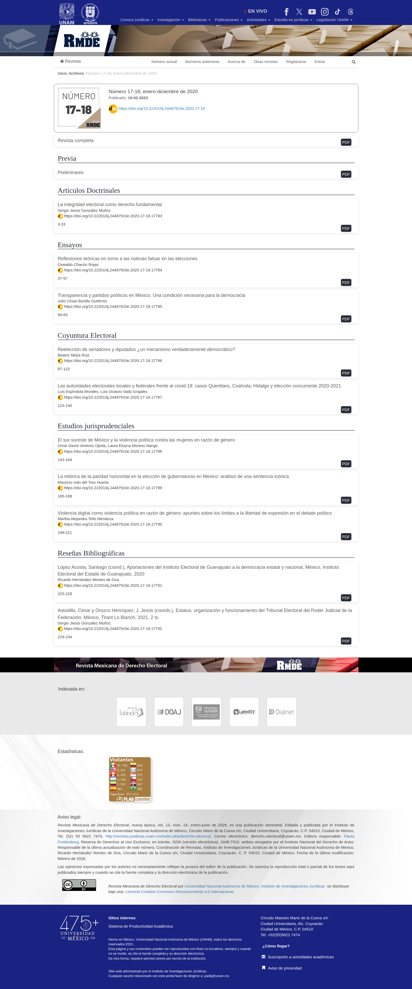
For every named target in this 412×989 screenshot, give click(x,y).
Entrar (319, 61)
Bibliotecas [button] (199, 19)
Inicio (63, 73)
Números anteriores (202, 61)
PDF (346, 142)
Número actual (164, 61)
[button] (70, 61)
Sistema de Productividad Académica (141, 926)
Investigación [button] (170, 19)
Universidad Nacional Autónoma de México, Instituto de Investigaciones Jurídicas (255, 886)
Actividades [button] (258, 19)
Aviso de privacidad (282, 968)
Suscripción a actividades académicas (298, 957)
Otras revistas (266, 61)
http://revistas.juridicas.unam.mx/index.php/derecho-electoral (158, 836)
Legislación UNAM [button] (334, 19)
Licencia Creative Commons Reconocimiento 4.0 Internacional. (179, 891)
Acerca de (236, 61)
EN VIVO (255, 11)
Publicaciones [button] (229, 19)
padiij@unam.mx (216, 976)
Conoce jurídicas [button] (137, 19)
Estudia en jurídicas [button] (293, 19)
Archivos (77, 73)
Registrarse (296, 61)
